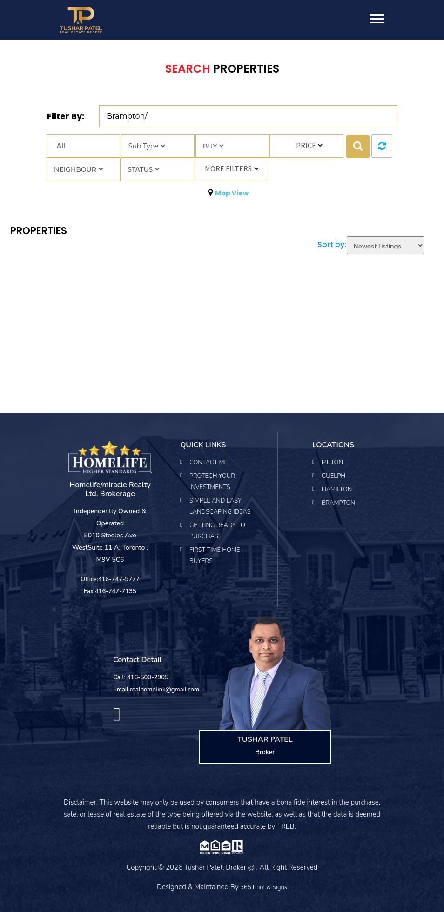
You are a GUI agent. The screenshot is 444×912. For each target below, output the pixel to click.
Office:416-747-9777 (110, 579)
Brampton (338, 503)
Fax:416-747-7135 (110, 591)
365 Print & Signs (263, 887)
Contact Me (208, 462)
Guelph (333, 476)
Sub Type (146, 146)
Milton (332, 462)
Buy (213, 146)
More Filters (228, 168)
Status (143, 169)
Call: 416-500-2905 (140, 677)
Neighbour (78, 169)
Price (306, 145)
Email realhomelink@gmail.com (156, 689)
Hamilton (337, 489)
